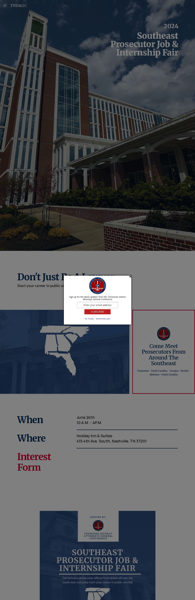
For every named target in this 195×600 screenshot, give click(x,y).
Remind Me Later (103, 318)
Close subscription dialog (131, 276)
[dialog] (97, 300)
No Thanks (89, 318)
